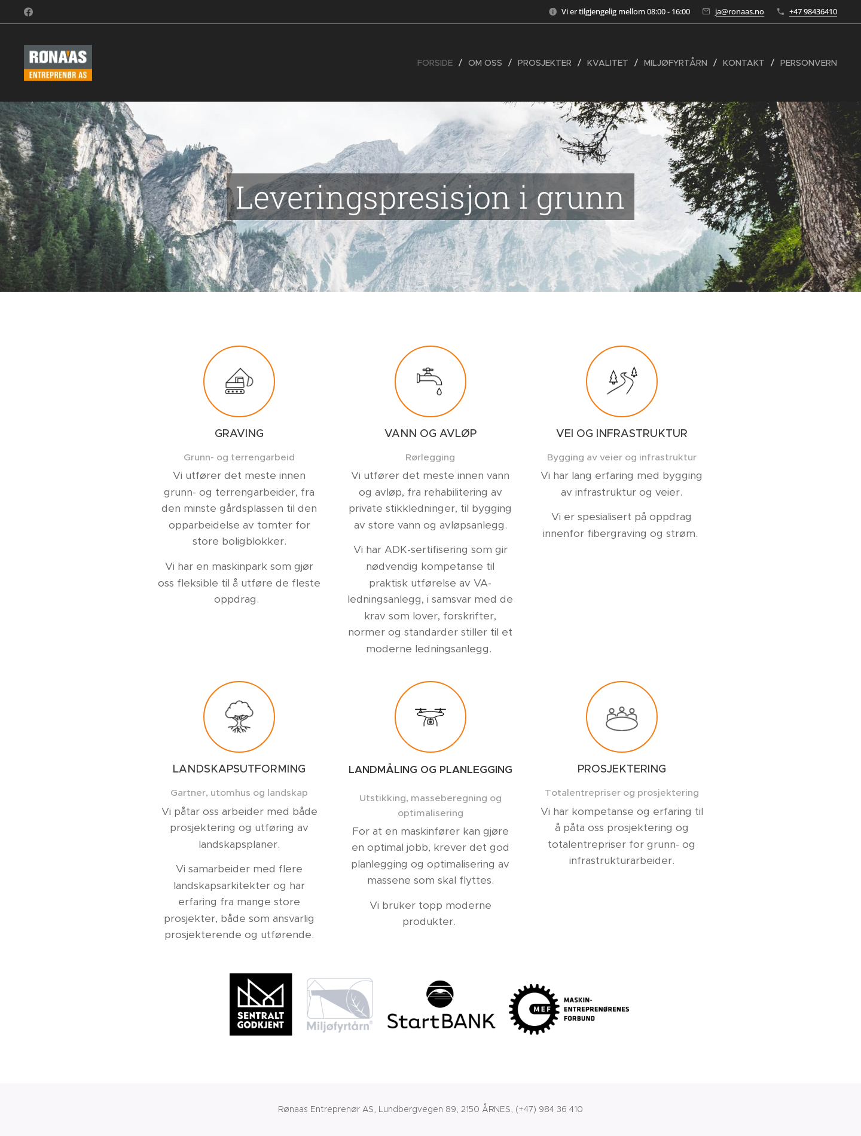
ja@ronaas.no (739, 11)
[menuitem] (438, 63)
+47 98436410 (813, 11)
